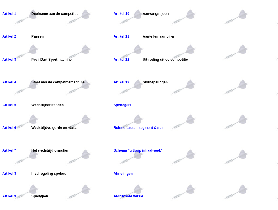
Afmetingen (123, 174)
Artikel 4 (9, 82)
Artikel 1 (9, 14)
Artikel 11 (121, 36)
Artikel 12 (121, 59)
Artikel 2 (9, 36)
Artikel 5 (9, 105)
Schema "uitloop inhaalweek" (138, 150)
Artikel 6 (9, 128)
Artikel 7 (9, 150)
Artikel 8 (9, 174)
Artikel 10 (121, 14)
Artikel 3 (9, 59)
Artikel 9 (9, 196)
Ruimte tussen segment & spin (139, 128)
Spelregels (122, 105)
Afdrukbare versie (128, 196)
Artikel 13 (121, 82)
